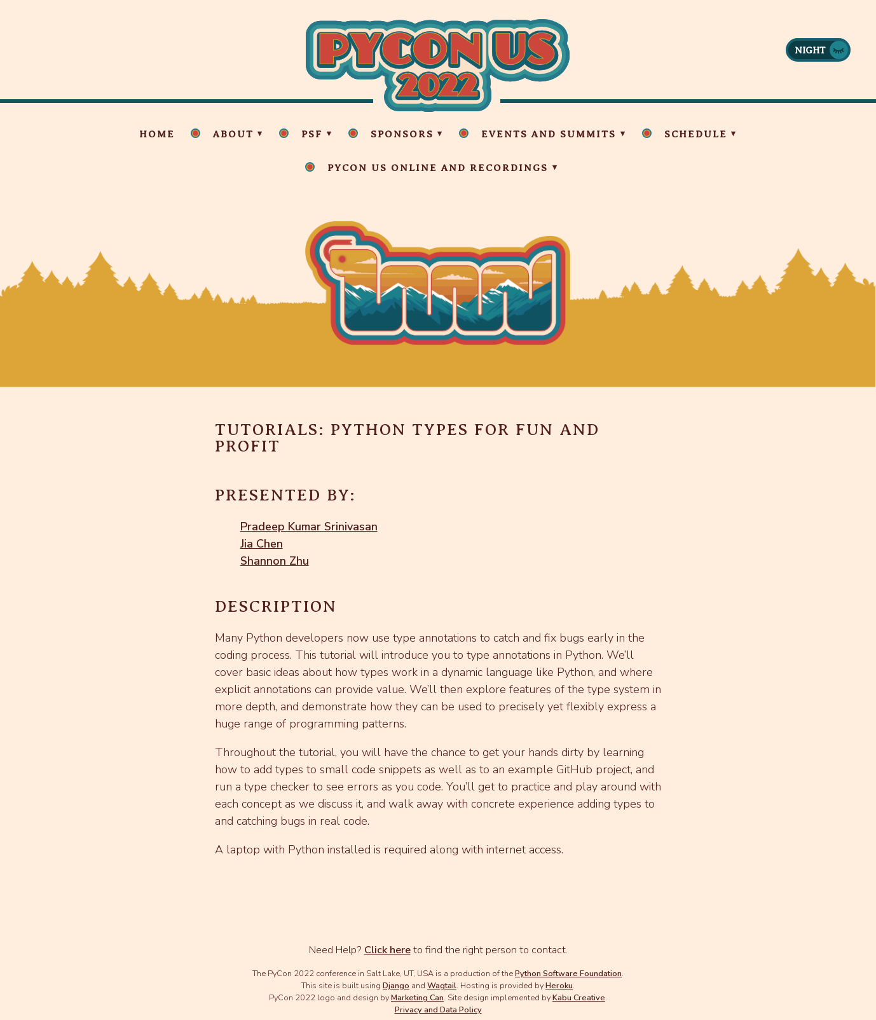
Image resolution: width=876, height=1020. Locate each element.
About (233, 134)
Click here (387, 950)
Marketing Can (417, 997)
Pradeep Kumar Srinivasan (309, 526)
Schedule (695, 134)
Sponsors (402, 134)
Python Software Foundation (568, 973)
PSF (311, 134)
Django (396, 985)
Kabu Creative (578, 997)
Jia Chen (261, 543)
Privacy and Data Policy (438, 1009)
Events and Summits (548, 134)
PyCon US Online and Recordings (437, 168)
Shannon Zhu (274, 561)
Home (157, 134)
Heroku (559, 985)
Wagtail (441, 985)
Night (810, 50)
